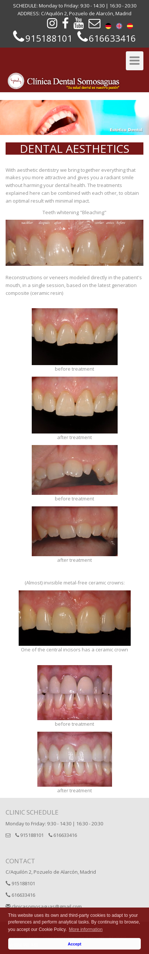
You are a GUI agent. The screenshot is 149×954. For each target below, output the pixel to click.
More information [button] (86, 929)
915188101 (29, 835)
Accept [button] (74, 944)
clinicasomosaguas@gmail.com (44, 906)
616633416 (63, 835)
